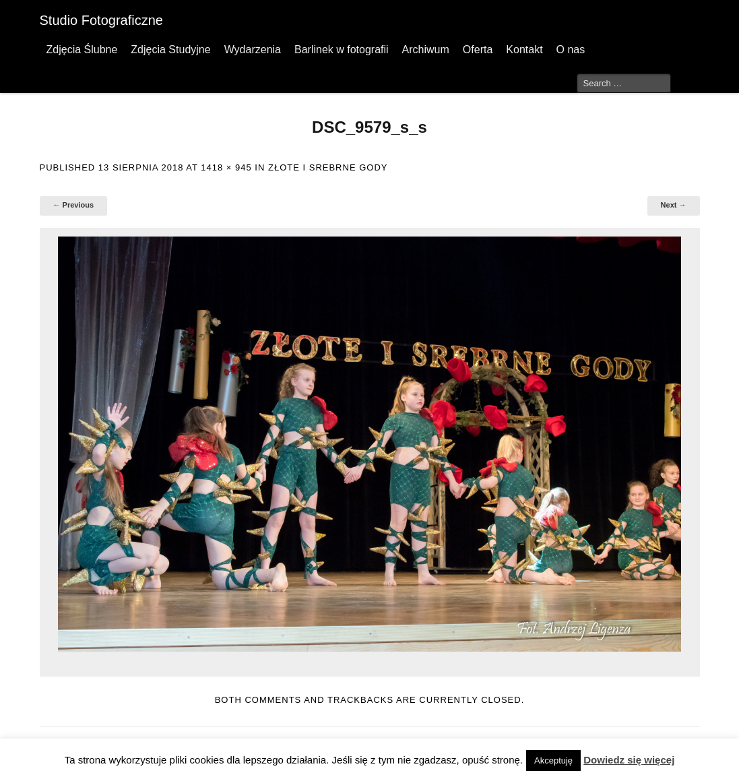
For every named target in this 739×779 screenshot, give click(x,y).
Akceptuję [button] (553, 760)
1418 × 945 (226, 167)
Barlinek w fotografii (341, 49)
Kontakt (524, 49)
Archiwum (425, 49)
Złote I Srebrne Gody (327, 167)
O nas (570, 49)
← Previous (73, 205)
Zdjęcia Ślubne (82, 49)
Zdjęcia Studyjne (170, 49)
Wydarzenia (252, 49)
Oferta (477, 49)
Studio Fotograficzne (101, 20)
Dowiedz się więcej (628, 760)
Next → (673, 205)
